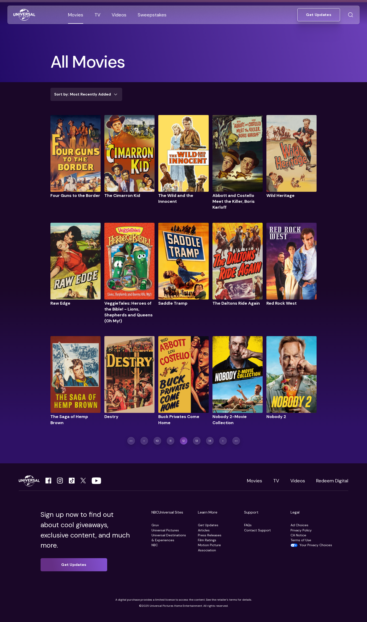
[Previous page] (144, 441)
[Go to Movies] (75, 15)
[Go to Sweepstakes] (152, 14)
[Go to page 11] (170, 441)
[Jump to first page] (131, 441)
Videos (297, 481)
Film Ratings (207, 540)
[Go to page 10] (157, 441)
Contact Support (257, 530)
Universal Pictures (165, 530)
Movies (254, 481)
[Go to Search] (351, 15)
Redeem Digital (332, 481)
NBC (154, 545)
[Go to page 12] (183, 441)
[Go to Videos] (119, 14)
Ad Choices (299, 525)
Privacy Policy (301, 530)
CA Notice (298, 535)
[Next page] (223, 441)
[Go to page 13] (197, 441)
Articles (204, 530)
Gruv (155, 525)
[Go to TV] (97, 15)
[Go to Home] (24, 15)
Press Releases (209, 535)
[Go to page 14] (210, 441)
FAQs (248, 525)
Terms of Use (301, 540)
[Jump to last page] (236, 441)
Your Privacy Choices (315, 545)
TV (276, 481)
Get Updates (208, 525)
